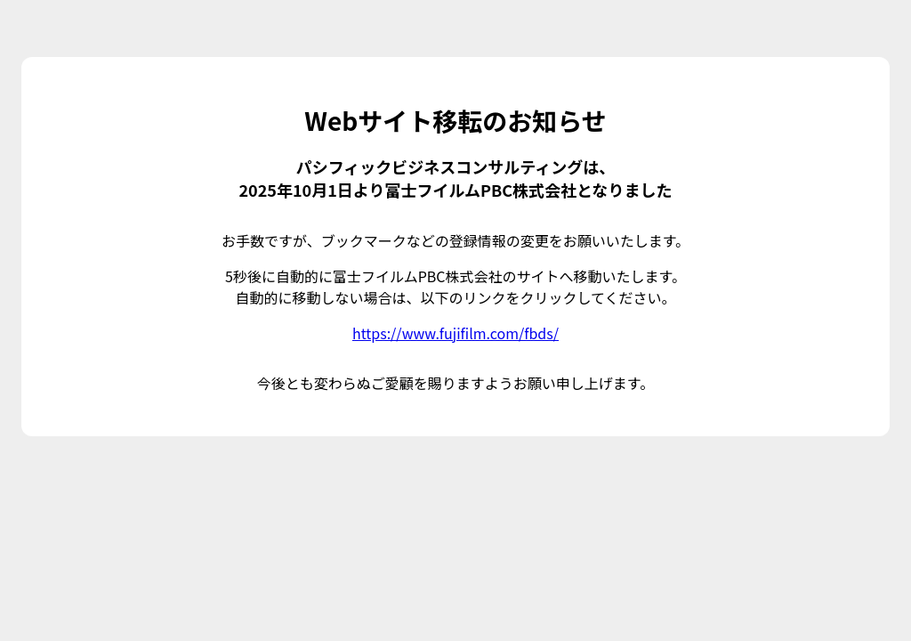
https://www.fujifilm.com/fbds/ (455, 333)
